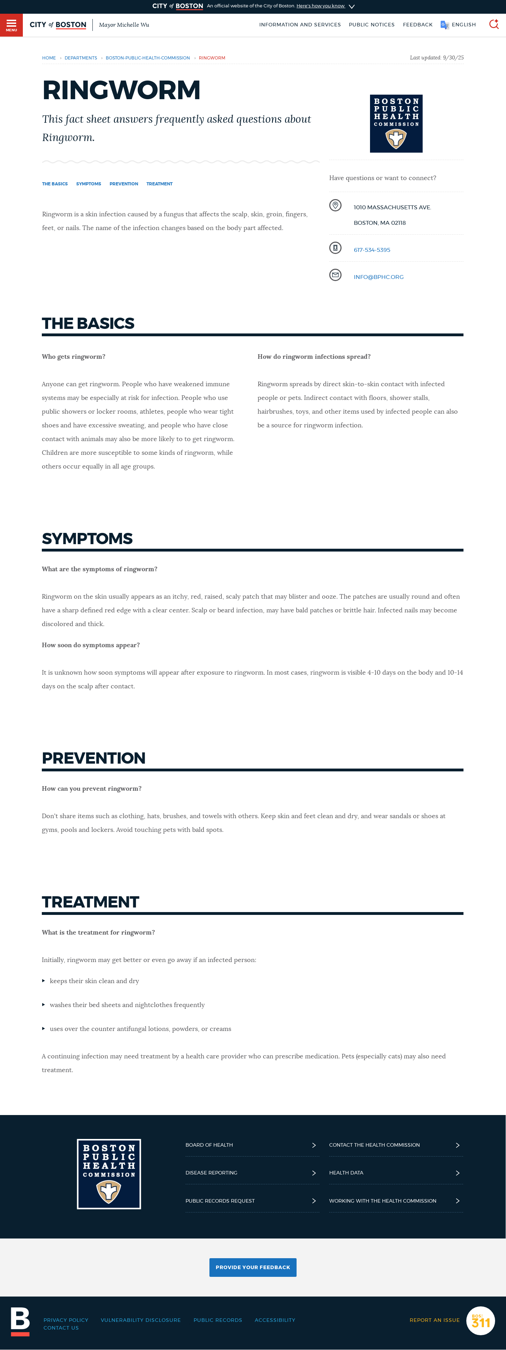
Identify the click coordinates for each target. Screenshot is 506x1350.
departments (81, 58)
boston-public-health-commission (148, 58)
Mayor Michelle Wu (124, 25)
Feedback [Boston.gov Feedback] (418, 25)
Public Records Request (252, 1200)
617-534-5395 (372, 250)
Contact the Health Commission (396, 1145)
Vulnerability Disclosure (141, 1320)
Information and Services (300, 25)
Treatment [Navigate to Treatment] (160, 184)
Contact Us (61, 1328)
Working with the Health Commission (396, 1200)
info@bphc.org (379, 277)
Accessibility (275, 1320)
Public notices (372, 25)
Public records (218, 1320)
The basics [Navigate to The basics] (55, 184)
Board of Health (252, 1145)
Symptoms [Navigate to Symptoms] (88, 184)
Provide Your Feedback (253, 1267)
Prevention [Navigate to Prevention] (124, 184)
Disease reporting (252, 1173)
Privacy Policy (66, 1320)
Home (49, 58)
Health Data (396, 1173)
